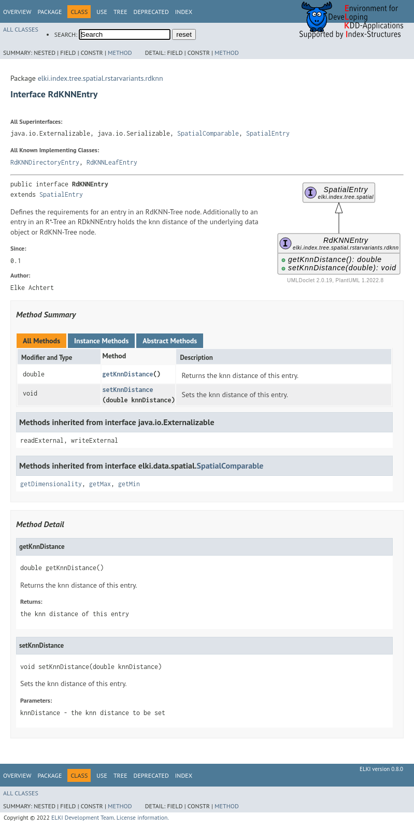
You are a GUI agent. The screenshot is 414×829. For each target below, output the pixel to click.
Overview (17, 12)
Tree (120, 12)
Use (101, 12)
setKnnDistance (127, 390)
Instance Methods (101, 340)
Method (120, 52)
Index (183, 12)
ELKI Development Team (82, 817)
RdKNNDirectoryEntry (44, 162)
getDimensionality (51, 484)
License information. (143, 817)
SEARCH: (65, 34)
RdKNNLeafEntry (112, 162)
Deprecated (151, 12)
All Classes (20, 29)
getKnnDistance (127, 374)
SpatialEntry (268, 133)
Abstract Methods (169, 340)
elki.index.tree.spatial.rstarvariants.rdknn (100, 78)
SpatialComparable (208, 133)
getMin (129, 484)
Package (49, 12)
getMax (100, 484)
